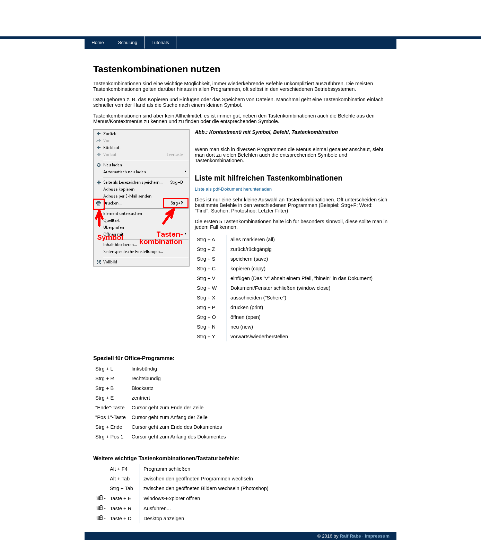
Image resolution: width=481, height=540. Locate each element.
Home (97, 42)
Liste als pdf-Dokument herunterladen (233, 189)
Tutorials (160, 42)
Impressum (377, 536)
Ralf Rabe (350, 536)
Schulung (128, 42)
